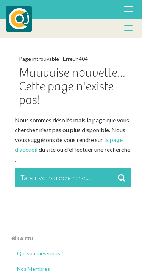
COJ (19, 19)
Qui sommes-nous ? (40, 253)
